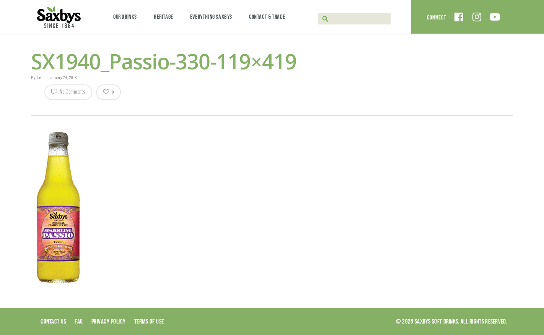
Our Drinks (125, 16)
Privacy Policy (108, 321)
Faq (79, 321)
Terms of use (149, 321)
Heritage (163, 16)
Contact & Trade (267, 16)
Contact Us (53, 321)
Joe (38, 78)
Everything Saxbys (211, 16)
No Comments (68, 91)
